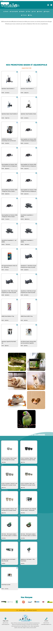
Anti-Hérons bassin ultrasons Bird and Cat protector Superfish (28, 342)
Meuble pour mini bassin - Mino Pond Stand (28, 560)
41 (3, 589)
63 (3, 320)
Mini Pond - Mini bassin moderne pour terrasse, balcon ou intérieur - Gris (9, 535)
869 (3, 219)
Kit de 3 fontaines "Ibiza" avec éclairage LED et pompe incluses (28, 484)
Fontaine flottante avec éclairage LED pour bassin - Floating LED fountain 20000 (28, 510)
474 (3, 168)
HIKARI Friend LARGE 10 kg (26, 316)
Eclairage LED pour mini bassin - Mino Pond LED (9, 560)
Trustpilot (1, 0)
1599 (27, 244)
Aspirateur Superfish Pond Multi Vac (9, 342)
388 (7, 169)
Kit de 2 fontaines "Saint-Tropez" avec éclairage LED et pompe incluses (9, 459)
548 (7, 194)
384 (22, 143)
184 (4, 462)
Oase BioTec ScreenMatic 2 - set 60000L (9, 241)
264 (4, 513)
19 (3, 563)
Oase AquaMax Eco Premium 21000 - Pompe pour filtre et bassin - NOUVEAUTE (9, 216)
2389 (27, 219)
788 (7, 118)
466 (26, 169)
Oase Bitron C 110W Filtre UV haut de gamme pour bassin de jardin (28, 266)
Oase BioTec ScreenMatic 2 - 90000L (27, 215)
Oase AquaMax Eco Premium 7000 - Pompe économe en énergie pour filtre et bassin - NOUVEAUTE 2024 (9, 166)
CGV (17, 610)
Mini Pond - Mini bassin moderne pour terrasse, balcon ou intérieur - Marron (29, 535)
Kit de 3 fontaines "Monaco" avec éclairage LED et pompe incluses (9, 509)
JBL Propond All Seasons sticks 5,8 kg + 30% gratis (9, 266)
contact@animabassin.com (46, 624)
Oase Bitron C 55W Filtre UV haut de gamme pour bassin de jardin (28, 291)
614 (22, 295)
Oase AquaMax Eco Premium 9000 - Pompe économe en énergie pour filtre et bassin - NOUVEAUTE (28, 166)
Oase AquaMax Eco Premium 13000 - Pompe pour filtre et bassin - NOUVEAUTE (9, 191)
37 (6, 589)
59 (3, 270)
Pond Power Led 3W (6, 585)
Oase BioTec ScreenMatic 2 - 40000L (27, 241)
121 (3, 538)
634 (26, 194)
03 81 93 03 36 (46, 622)
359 (4, 488)
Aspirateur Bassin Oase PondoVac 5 (10, 114)
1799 (7, 244)
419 (7, 93)
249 (22, 118)
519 (22, 93)
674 (3, 295)
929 (3, 118)
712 (7, 219)
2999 (22, 219)
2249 (3, 244)
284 (23, 462)
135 (3, 143)
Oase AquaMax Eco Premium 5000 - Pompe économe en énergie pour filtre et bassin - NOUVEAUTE (28, 141)
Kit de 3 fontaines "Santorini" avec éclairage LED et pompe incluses (9, 484)
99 (3, 346)
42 (22, 346)
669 (3, 194)
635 (26, 270)
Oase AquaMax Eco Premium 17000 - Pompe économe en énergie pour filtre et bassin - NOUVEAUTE (29, 191)
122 (7, 143)
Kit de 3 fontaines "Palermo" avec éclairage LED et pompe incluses (28, 459)
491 (26, 295)
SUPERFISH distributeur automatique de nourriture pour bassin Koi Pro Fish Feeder (9, 141)
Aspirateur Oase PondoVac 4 (27, 88)
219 (26, 118)
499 (3, 93)
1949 (22, 244)
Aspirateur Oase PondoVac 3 (8, 88)
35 (25, 346)
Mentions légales (22, 610)
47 (6, 270)
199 (23, 513)
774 (22, 194)
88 (6, 346)
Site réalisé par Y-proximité (31, 610)
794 (22, 270)
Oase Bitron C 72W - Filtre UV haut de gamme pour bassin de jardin (9, 291)
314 (26, 143)
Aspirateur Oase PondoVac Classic (28, 114)
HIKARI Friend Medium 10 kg (8, 316)
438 (26, 93)
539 (7, 295)
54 (6, 320)
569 (22, 168)
